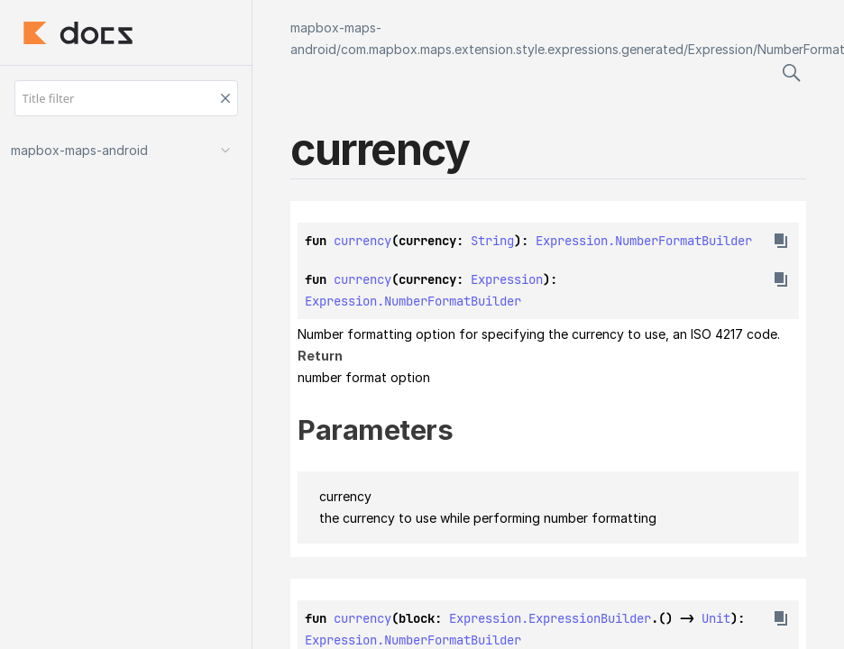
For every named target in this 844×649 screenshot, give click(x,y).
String (492, 241)
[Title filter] (126, 98)
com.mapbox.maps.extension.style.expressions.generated (512, 49)
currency (362, 241)
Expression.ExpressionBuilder (550, 618)
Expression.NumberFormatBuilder (644, 241)
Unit (716, 618)
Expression (720, 49)
